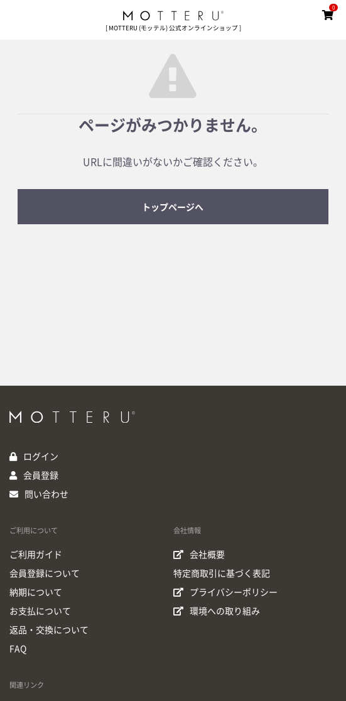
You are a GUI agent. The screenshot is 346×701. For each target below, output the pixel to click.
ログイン (40, 456)
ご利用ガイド (35, 554)
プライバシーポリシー (225, 592)
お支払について (40, 611)
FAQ (17, 648)
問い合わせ (46, 494)
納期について (35, 592)
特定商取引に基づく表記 (221, 573)
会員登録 (40, 475)
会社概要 (199, 554)
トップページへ (172, 207)
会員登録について (44, 573)
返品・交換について (49, 630)
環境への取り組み (216, 611)
